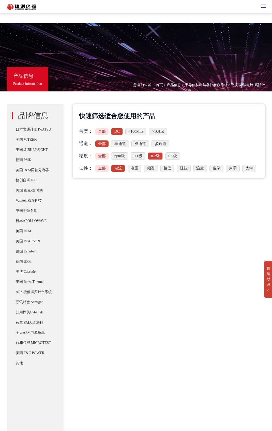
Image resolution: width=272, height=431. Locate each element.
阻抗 (184, 168)
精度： (86, 155)
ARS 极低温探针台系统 (34, 292)
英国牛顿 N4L (26, 211)
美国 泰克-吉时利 (29, 190)
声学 (233, 168)
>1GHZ (158, 131)
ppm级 (119, 156)
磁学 (216, 168)
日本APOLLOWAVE (31, 221)
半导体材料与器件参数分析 (206, 85)
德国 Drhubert (26, 251)
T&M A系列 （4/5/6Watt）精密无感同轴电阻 (147, 345)
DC (117, 131)
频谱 (151, 168)
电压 (134, 168)
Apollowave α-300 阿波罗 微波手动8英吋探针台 (149, 386)
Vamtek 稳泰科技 (29, 200)
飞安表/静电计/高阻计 (248, 85)
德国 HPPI (24, 261)
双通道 (140, 144)
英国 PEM (23, 231)
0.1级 (138, 156)
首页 (159, 85)
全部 (102, 131)
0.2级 (155, 156)
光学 (249, 168)
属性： (86, 168)
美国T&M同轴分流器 (32, 170)
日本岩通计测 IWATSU (33, 129)
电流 (118, 168)
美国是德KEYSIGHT (32, 150)
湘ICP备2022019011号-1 (28, 387)
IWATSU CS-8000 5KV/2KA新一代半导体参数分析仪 (153, 355)
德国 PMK (24, 160)
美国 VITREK (26, 139)
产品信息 (174, 85)
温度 (200, 168)
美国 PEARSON (28, 241)
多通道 (160, 144)
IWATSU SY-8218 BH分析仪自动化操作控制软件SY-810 (156, 309)
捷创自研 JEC (26, 180)
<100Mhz (135, 131)
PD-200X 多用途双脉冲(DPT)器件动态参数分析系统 (153, 335)
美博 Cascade (26, 272)
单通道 (120, 144)
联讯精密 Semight (29, 302)
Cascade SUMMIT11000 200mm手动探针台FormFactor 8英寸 (159, 376)
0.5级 (172, 156)
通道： (86, 143)
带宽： (86, 131)
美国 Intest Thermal (30, 282)
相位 (167, 168)
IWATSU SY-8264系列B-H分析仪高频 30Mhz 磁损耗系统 (156, 365)
